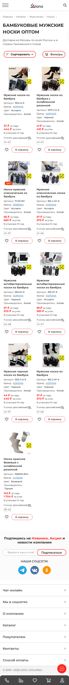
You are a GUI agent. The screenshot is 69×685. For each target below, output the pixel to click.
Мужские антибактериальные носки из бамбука (18, 284)
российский (22, 138)
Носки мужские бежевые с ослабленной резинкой (14, 464)
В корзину (22, 149)
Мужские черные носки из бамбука (16, 373)
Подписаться (51, 552)
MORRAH (18, 204)
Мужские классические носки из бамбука (51, 193)
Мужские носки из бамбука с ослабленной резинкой (50, 100)
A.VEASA (18, 477)
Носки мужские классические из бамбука (15, 193)
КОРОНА (18, 106)
